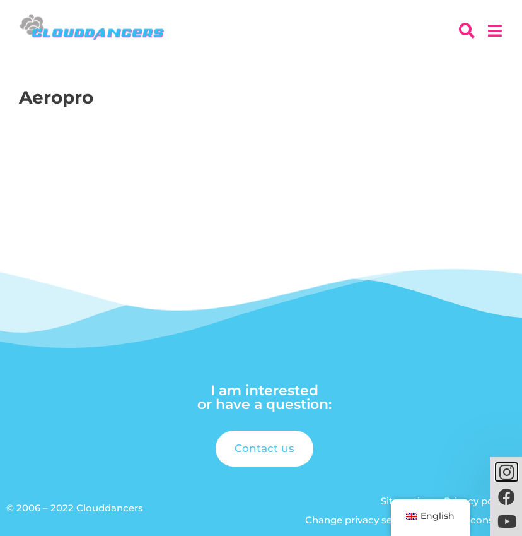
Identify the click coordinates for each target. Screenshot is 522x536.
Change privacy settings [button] (362, 520)
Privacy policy (476, 501)
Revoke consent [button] (470, 520)
